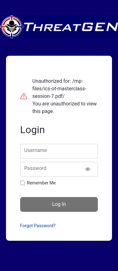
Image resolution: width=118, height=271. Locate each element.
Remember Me (41, 182)
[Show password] (87, 169)
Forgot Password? (38, 225)
